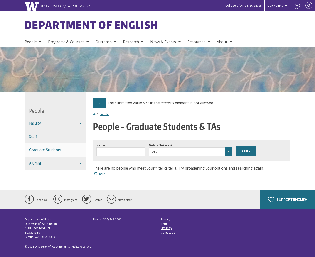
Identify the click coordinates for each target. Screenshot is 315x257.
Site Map (166, 228)
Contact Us (168, 233)
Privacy (165, 219)
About (222, 41)
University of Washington (51, 247)
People (31, 41)
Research (131, 41)
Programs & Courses (66, 41)
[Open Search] (309, 5)
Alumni (35, 163)
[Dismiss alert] (99, 103)
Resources (196, 41)
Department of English (91, 25)
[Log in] (296, 5)
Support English (287, 200)
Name (100, 145)
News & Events (163, 41)
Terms (165, 224)
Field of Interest (160, 145)
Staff (33, 136)
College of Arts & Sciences (243, 5)
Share (99, 174)
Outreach (104, 41)
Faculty (35, 123)
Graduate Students (45, 149)
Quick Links (275, 5)
